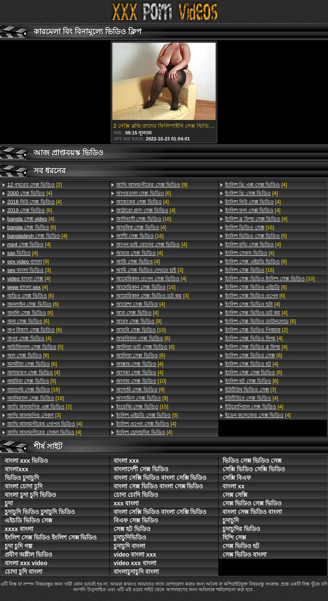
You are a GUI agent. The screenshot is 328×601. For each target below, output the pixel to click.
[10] (141, 330)
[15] (142, 407)
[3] (29, 270)
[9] (28, 262)
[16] (33, 390)
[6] (29, 210)
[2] (34, 185)
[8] (28, 356)
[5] (35, 347)
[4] (29, 193)
